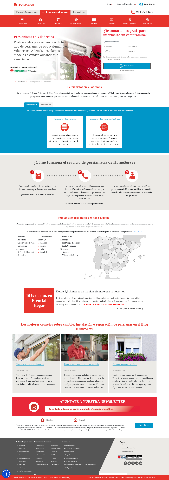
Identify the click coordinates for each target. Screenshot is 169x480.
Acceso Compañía (127, 451)
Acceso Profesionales (128, 448)
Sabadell (43, 252)
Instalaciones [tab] (79, 12)
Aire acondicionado (23, 458)
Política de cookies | (114, 477)
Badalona (21, 237)
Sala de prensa (69, 451)
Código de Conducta (70, 468)
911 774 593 (144, 12)
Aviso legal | (91, 477)
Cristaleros (53, 455)
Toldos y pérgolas (55, 448)
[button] (6, 473)
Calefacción (40, 448)
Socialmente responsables (72, 448)
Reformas (53, 461)
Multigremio (21, 461)
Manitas (39, 458)
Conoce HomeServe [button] (127, 4)
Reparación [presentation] (31, 104)
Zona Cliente (125, 445)
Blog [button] (110, 4)
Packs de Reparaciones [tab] (26, 12)
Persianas (39, 461)
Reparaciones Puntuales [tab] (57, 12)
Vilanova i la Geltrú (70, 255)
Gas (19, 455)
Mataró (43, 246)
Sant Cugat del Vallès (71, 243)
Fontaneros (40, 451)
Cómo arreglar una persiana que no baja (81, 364)
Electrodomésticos (23, 451)
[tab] (31, 104)
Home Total (21, 464)
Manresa (43, 243)
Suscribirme (144, 425)
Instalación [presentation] (46, 104)
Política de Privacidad (113, 59)
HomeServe (21, 82)
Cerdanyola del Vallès (26, 243)
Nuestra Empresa (69, 445)
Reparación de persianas (65, 119)
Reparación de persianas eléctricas (104, 119)
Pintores (53, 458)
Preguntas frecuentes (71, 455)
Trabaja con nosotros (70, 461)
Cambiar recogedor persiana (125, 364)
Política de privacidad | (102, 477)
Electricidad (21, 448)
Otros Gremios (54, 464)
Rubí (42, 249)
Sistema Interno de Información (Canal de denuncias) (80, 464)
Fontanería (21, 445)
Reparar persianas (34, 82)
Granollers (21, 255)
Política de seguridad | (126, 477)
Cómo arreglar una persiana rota (30, 364)
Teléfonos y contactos (71, 458)
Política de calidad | (138, 477)
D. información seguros (24, 471)
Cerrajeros (53, 451)
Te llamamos (127, 65)
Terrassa (65, 252)
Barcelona (47, 82)
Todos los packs (22, 468)
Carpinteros (54, 445)
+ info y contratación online (130, 309)
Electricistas (40, 445)
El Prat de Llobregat (25, 252)
